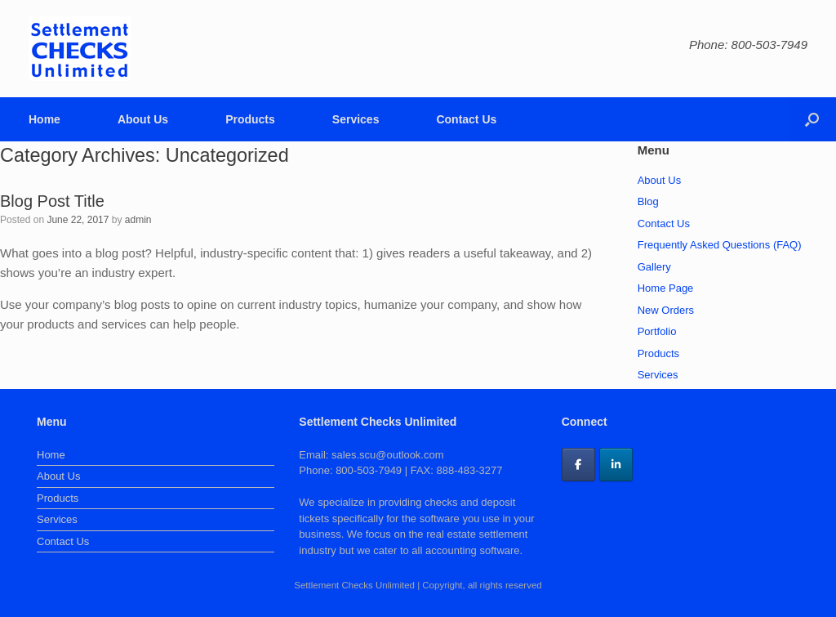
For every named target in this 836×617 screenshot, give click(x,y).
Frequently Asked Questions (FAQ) (720, 245)
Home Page (666, 288)
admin (138, 220)
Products (250, 119)
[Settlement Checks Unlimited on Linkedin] (616, 464)
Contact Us (466, 119)
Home (44, 119)
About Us (143, 119)
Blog (648, 201)
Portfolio (657, 331)
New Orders (666, 310)
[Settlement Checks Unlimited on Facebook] (578, 464)
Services (356, 119)
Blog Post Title (52, 201)
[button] (812, 119)
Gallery (654, 267)
